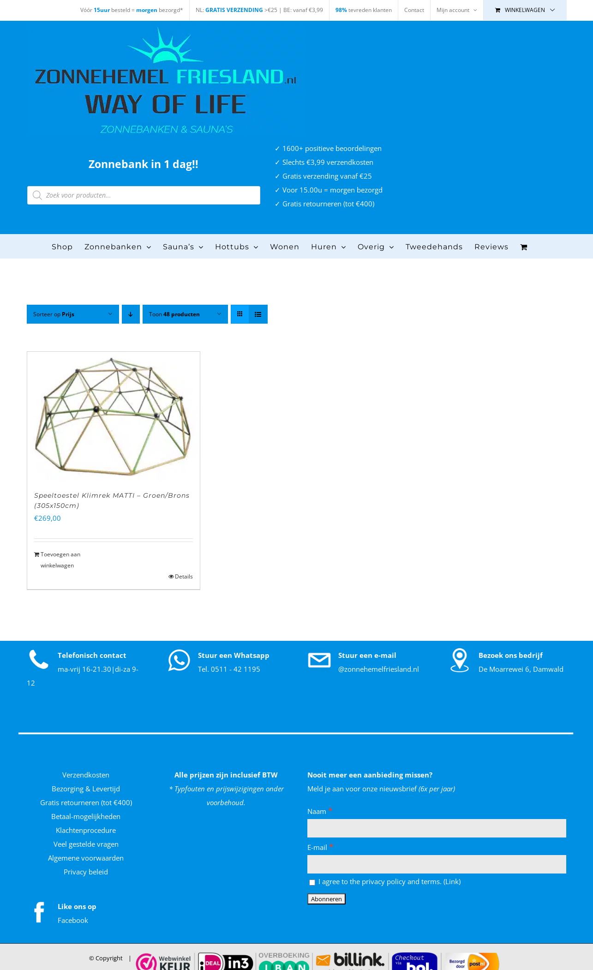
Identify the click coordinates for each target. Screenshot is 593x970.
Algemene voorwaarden (86, 857)
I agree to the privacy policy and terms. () (385, 881)
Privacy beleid (86, 871)
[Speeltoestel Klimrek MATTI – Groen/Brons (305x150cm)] (113, 417)
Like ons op (77, 906)
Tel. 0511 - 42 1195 (229, 669)
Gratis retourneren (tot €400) (86, 802)
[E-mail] (437, 864)
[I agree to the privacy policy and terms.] (312, 883)
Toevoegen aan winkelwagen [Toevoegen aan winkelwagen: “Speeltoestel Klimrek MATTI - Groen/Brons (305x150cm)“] (60, 559)
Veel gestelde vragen (86, 844)
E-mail (320, 847)
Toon (174, 314)
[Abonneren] (326, 898)
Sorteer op (53, 314)
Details (184, 576)
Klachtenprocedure (86, 830)
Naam (320, 811)
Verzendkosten (85, 774)
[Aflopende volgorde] (131, 314)
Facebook (73, 920)
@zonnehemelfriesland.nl (378, 669)
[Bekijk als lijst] (258, 314)
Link (452, 881)
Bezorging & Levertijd (86, 788)
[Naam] (437, 828)
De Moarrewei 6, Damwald (521, 669)
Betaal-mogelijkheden (85, 816)
